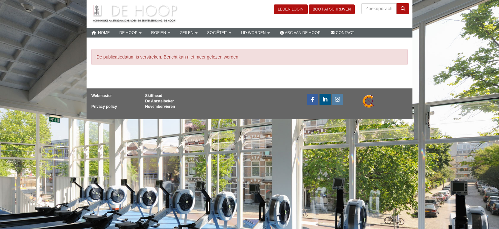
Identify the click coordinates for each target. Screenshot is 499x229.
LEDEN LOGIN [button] (291, 9)
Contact (342, 33)
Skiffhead (153, 96)
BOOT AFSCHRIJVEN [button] (332, 9)
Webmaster (101, 96)
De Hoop (130, 33)
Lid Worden (255, 33)
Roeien (160, 33)
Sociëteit (219, 33)
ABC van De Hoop (299, 33)
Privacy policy (104, 106)
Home (100, 33)
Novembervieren (160, 106)
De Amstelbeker (159, 101)
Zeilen (189, 33)
